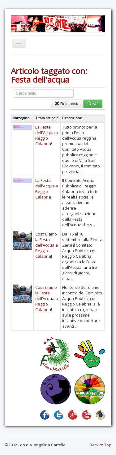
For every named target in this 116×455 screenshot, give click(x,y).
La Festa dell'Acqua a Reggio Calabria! (46, 135)
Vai (93, 103)
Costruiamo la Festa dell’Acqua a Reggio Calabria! (46, 245)
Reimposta (67, 103)
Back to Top (100, 445)
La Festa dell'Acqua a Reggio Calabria (46, 189)
